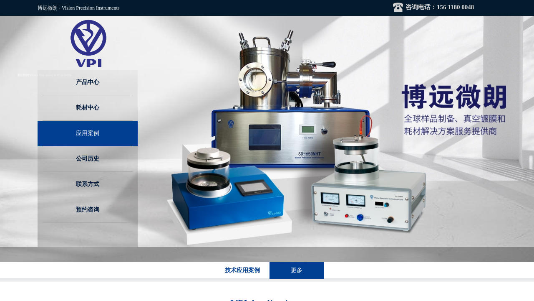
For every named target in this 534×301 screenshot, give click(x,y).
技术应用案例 (242, 270)
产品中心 (87, 82)
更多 (296, 270)
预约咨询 (87, 210)
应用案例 (87, 133)
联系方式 (87, 184)
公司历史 (87, 159)
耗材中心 (87, 108)
